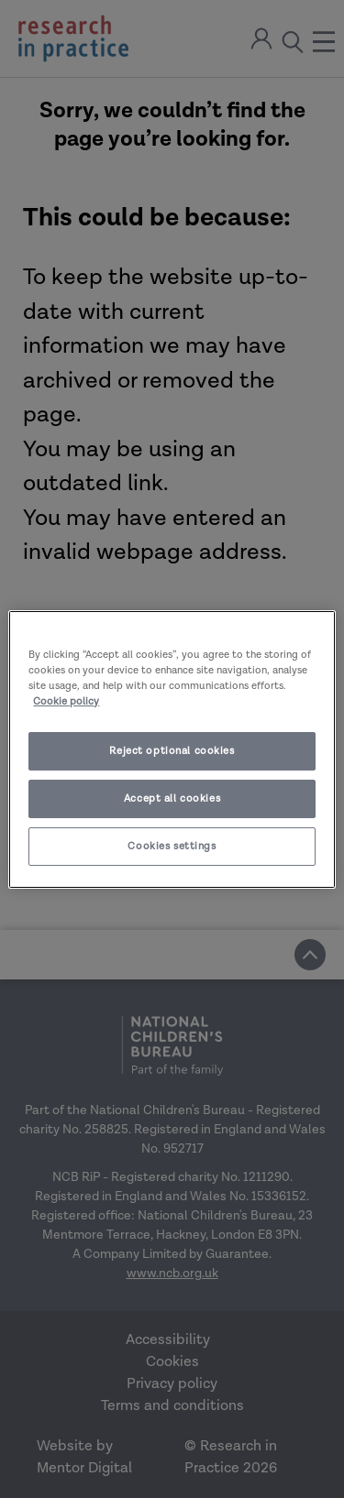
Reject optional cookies (171, 751)
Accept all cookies (172, 798)
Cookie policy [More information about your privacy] (66, 701)
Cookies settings (172, 846)
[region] (171, 748)
